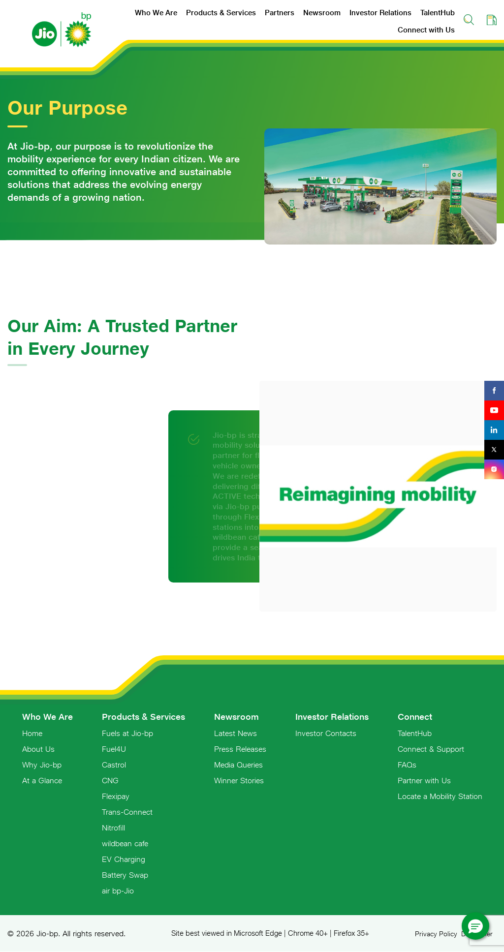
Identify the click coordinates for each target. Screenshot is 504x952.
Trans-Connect (127, 811)
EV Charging (123, 859)
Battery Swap (125, 874)
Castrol (114, 764)
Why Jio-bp (42, 764)
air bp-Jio (118, 890)
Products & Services (221, 12)
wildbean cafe (125, 843)
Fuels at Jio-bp (127, 733)
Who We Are (156, 12)
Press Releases (240, 748)
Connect (415, 716)
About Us (38, 748)
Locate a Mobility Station (440, 796)
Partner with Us (424, 780)
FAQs (407, 764)
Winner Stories (239, 780)
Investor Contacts (325, 733)
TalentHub (437, 12)
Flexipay (115, 796)
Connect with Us (426, 30)
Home (32, 733)
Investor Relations (380, 12)
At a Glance (42, 780)
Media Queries (238, 764)
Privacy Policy (436, 934)
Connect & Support (431, 748)
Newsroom (322, 12)
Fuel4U (114, 748)
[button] (475, 926)
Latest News (235, 733)
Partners (279, 12)
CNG (110, 780)
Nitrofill (113, 827)
